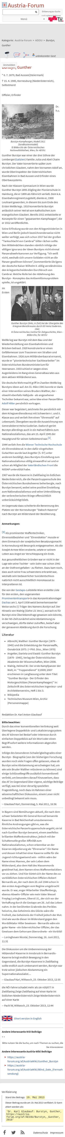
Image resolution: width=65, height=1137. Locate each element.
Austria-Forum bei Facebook (4, 1132)
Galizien (20, 159)
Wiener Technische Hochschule (44, 444)
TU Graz (55, 18)
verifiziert (48, 1102)
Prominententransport (15, 598)
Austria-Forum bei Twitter (13, 1132)
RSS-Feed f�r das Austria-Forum (22, 1132)
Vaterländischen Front (41, 465)
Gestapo (20, 590)
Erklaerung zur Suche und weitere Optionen (51, 12)
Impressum (56, 1132)
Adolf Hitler (8, 403)
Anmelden (9, 65)
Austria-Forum (26, 5)
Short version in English (28, 1018)
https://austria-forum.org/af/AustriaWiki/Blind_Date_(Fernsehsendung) (35, 1069)
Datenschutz (40, 1132)
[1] (49, 437)
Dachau (6, 602)
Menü (24, 19)
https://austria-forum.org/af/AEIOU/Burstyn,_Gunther (32, 1115)
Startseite (5, 5)
